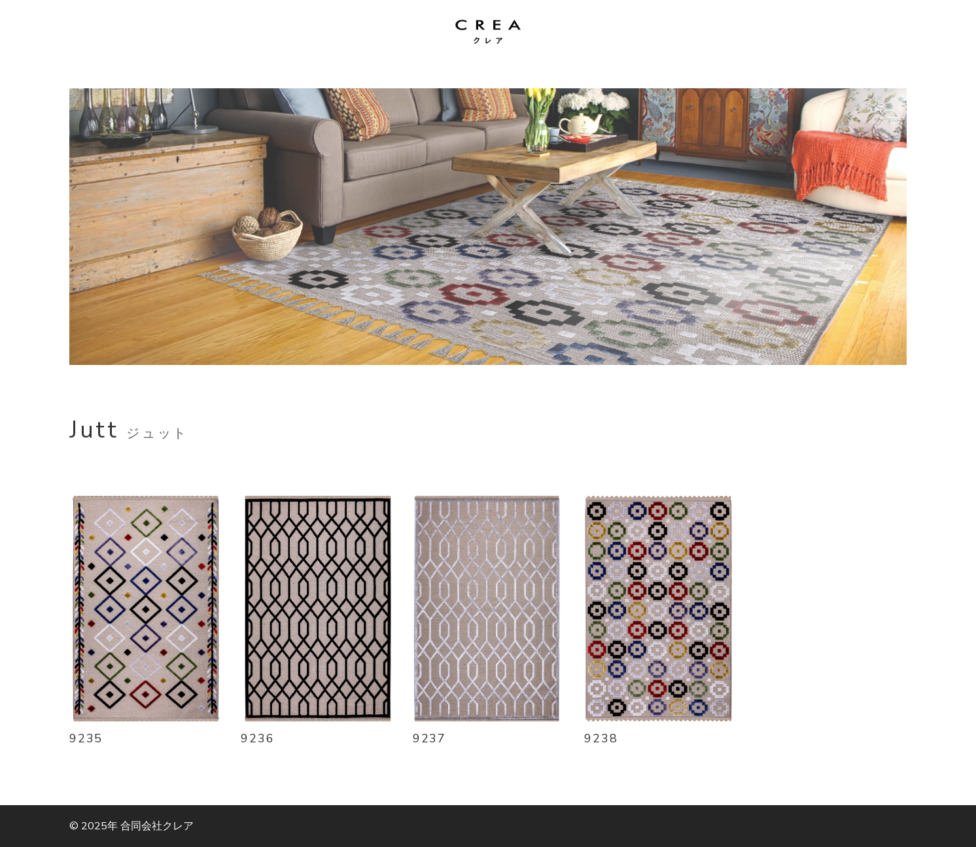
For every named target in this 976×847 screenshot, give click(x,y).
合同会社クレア (157, 826)
